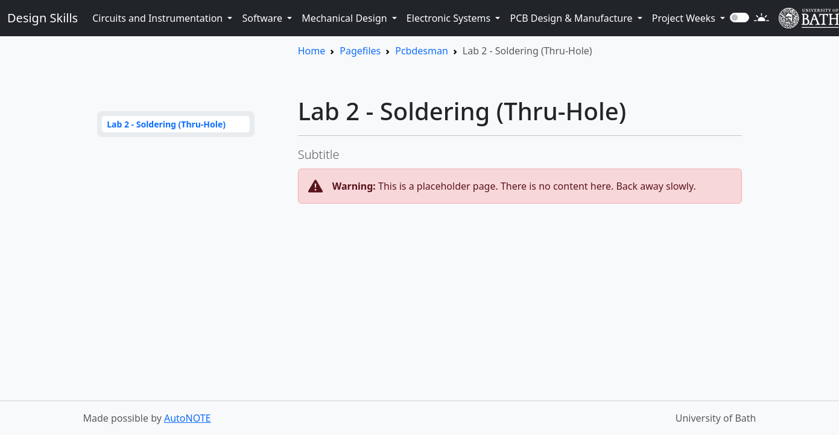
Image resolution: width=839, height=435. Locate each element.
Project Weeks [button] (685, 18)
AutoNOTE (187, 418)
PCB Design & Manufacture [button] (572, 18)
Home (312, 50)
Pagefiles (360, 50)
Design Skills (42, 18)
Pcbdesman (421, 50)
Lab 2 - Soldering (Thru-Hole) (166, 124)
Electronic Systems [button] (450, 18)
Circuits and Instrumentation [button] (158, 18)
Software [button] (263, 18)
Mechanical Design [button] (345, 18)
